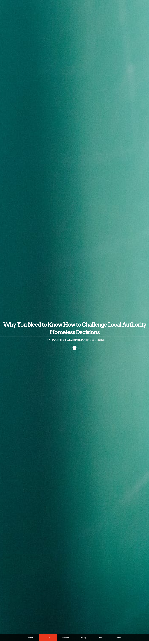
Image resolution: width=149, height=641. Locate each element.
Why (48, 637)
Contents (65, 637)
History (83, 637)
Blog (101, 637)
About (118, 637)
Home (30, 637)
